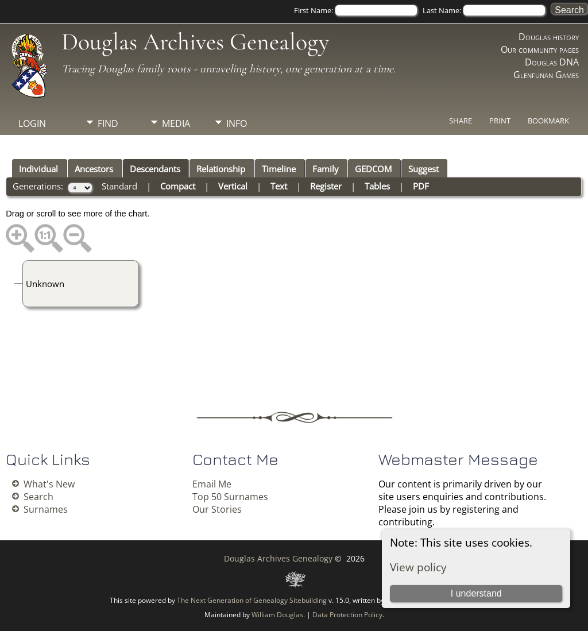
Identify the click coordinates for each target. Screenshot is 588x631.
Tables (377, 186)
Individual (38, 169)
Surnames (46, 509)
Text (278, 186)
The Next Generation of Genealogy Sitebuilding (252, 600)
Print (499, 120)
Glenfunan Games (546, 74)
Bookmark (548, 120)
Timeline (279, 169)
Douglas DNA (552, 62)
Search (38, 496)
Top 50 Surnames (230, 496)
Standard (119, 186)
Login (32, 123)
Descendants (155, 169)
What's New (49, 484)
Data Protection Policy (347, 615)
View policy (418, 567)
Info (236, 123)
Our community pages (540, 49)
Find (108, 123)
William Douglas (277, 615)
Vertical (232, 186)
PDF (421, 186)
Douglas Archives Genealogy (195, 41)
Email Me (211, 484)
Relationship (220, 169)
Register (326, 186)
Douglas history (549, 36)
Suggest (423, 169)
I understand (476, 593)
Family (325, 169)
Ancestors (94, 169)
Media (176, 123)
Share (460, 120)
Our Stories (217, 509)
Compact (177, 186)
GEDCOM (373, 169)
